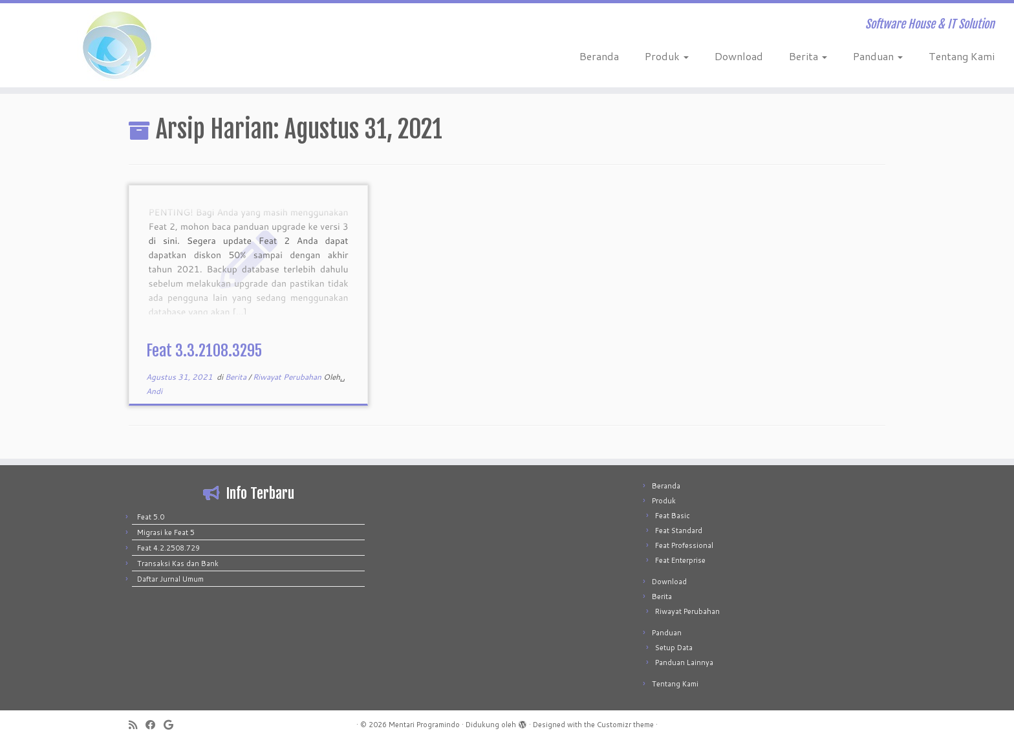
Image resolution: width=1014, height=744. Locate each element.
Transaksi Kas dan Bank (178, 563)
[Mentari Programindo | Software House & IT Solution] (117, 45)
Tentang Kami (962, 56)
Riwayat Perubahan (288, 376)
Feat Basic (672, 515)
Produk (667, 56)
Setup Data (674, 647)
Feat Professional (684, 545)
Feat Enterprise (680, 560)
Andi (154, 391)
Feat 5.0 (150, 517)
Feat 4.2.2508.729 (168, 548)
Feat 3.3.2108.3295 (204, 350)
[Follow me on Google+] (173, 725)
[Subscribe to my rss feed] (137, 725)
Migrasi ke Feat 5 (166, 532)
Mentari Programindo (424, 724)
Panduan (878, 56)
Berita (808, 56)
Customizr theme (625, 724)
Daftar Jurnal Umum (170, 579)
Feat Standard (678, 530)
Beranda (599, 56)
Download (739, 56)
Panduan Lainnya (684, 662)
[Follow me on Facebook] (155, 725)
